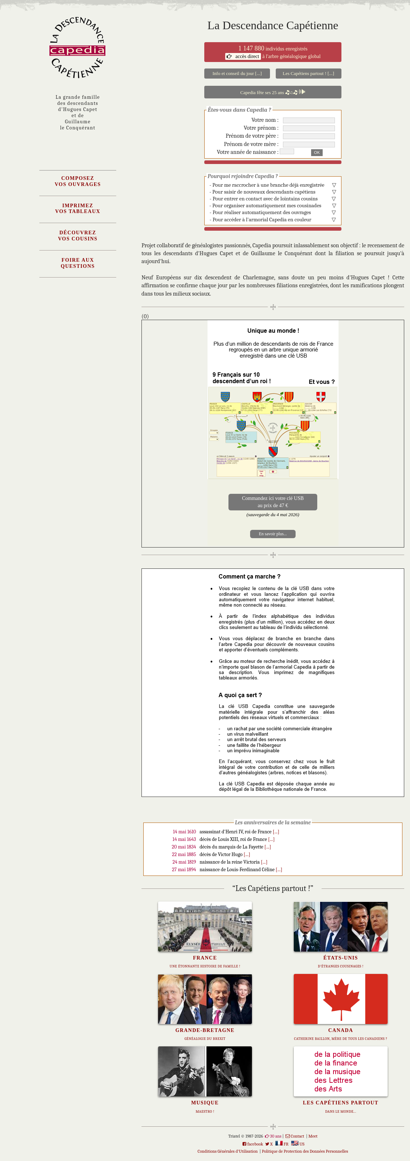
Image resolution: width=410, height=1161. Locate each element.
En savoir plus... (273, 533)
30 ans (275, 1136)
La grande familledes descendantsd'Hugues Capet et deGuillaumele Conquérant (78, 112)
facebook (255, 1144)
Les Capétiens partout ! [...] (308, 73)
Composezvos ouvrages (77, 181)
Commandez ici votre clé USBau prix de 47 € (273, 502)
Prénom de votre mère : (251, 144)
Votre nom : (265, 120)
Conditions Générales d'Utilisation (228, 1151)
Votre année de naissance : (248, 152)
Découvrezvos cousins (78, 235)
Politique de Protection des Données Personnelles (305, 1151)
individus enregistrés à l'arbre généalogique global (273, 52)
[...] (275, 832)
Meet (313, 1136)
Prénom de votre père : (252, 136)
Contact (297, 1136)
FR (281, 1144)
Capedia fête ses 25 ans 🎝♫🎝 (273, 92)
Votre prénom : (261, 128)
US (297, 1144)
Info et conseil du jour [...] (237, 73)
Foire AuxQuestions (78, 263)
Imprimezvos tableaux (77, 208)
